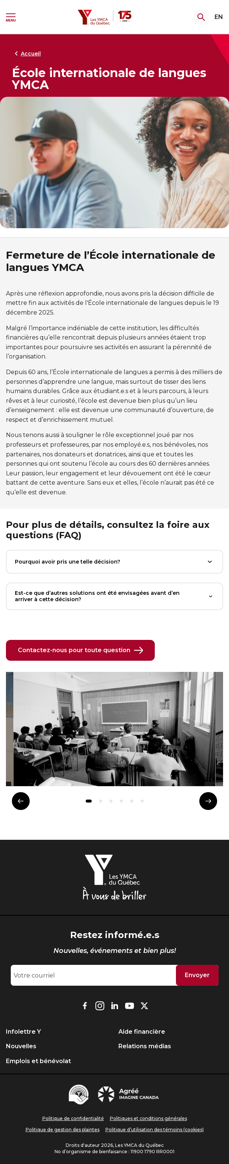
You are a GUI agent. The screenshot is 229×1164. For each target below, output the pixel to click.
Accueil (26, 53)
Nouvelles (21, 1046)
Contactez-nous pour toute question (80, 650)
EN (219, 16)
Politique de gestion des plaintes (62, 1129)
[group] (114, 732)
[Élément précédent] (21, 801)
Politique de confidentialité (73, 1118)
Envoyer (197, 975)
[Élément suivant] (208, 801)
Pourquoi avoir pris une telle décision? (114, 561)
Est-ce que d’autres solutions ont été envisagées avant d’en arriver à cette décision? (114, 596)
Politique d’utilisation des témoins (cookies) (154, 1129)
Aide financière (141, 1031)
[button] (89, 801)
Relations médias (144, 1046)
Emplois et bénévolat (38, 1061)
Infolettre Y (23, 1031)
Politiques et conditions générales (148, 1118)
